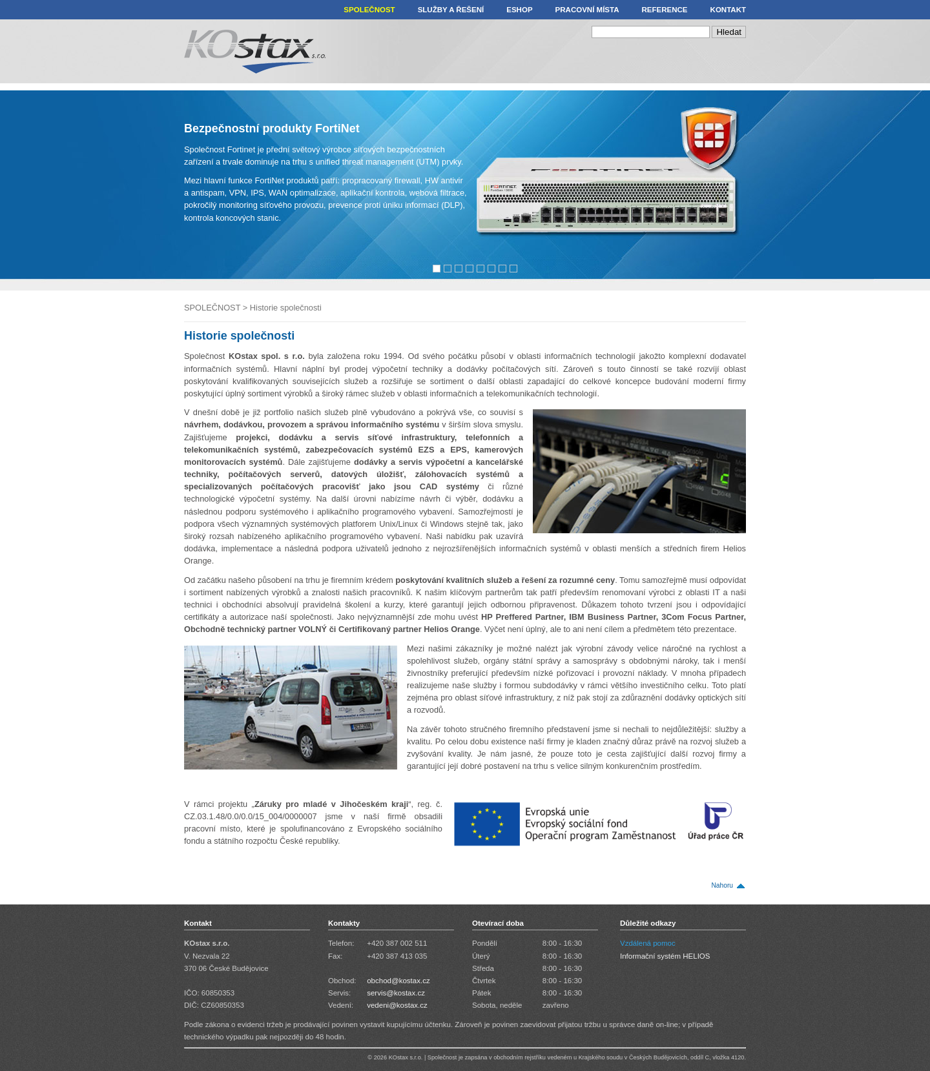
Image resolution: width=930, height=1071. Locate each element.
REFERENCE (665, 10)
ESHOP (519, 10)
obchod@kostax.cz (398, 980)
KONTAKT (728, 10)
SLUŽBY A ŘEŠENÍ (451, 10)
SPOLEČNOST (369, 10)
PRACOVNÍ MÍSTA (587, 10)
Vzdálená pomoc (648, 943)
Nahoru (722, 885)
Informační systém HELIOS (665, 956)
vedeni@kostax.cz (397, 1005)
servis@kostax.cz (396, 993)
